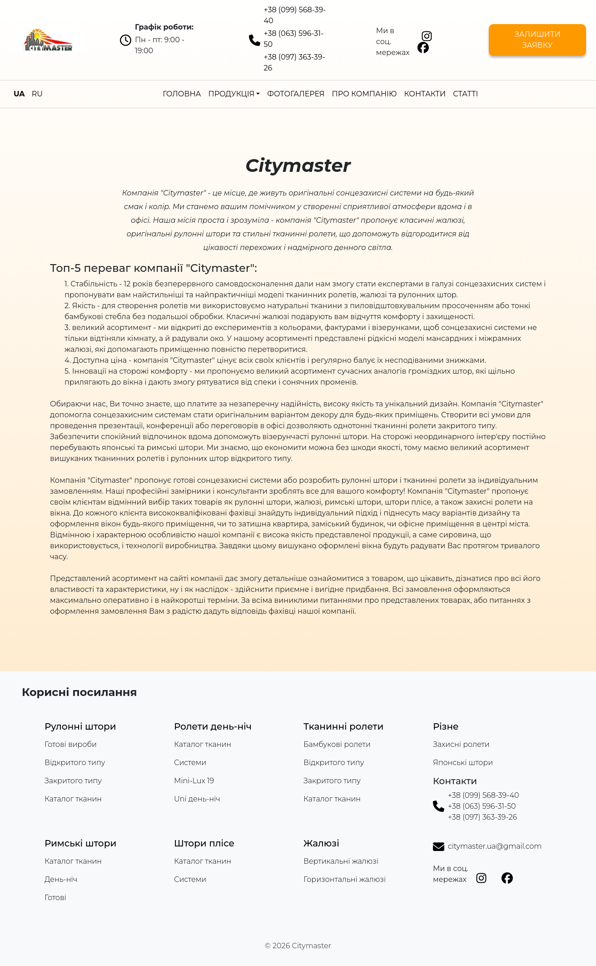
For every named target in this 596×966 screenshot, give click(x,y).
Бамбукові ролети (337, 744)
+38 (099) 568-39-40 (483, 795)
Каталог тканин (73, 799)
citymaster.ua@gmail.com (494, 846)
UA (19, 94)
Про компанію (364, 94)
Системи (190, 762)
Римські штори (80, 843)
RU (37, 94)
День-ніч (61, 879)
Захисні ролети (461, 744)
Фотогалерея (295, 94)
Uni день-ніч (197, 799)
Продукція (231, 94)
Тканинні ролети (343, 726)
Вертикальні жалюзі (340, 861)
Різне (446, 726)
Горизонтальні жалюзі (344, 879)
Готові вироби (71, 744)
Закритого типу (73, 780)
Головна (182, 94)
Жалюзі (321, 843)
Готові (55, 897)
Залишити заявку (538, 40)
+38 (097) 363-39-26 (482, 817)
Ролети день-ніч (213, 726)
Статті (465, 94)
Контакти (425, 94)
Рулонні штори (80, 726)
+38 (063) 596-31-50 (482, 806)
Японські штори (463, 762)
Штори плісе (204, 843)
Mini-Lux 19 (194, 780)
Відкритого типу (75, 762)
